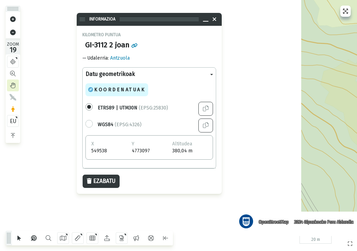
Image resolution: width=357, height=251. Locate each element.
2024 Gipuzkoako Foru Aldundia (323, 221)
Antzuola (120, 58)
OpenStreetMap (273, 221)
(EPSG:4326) (120, 125)
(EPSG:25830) (133, 108)
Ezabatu (101, 181)
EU (13, 121)
